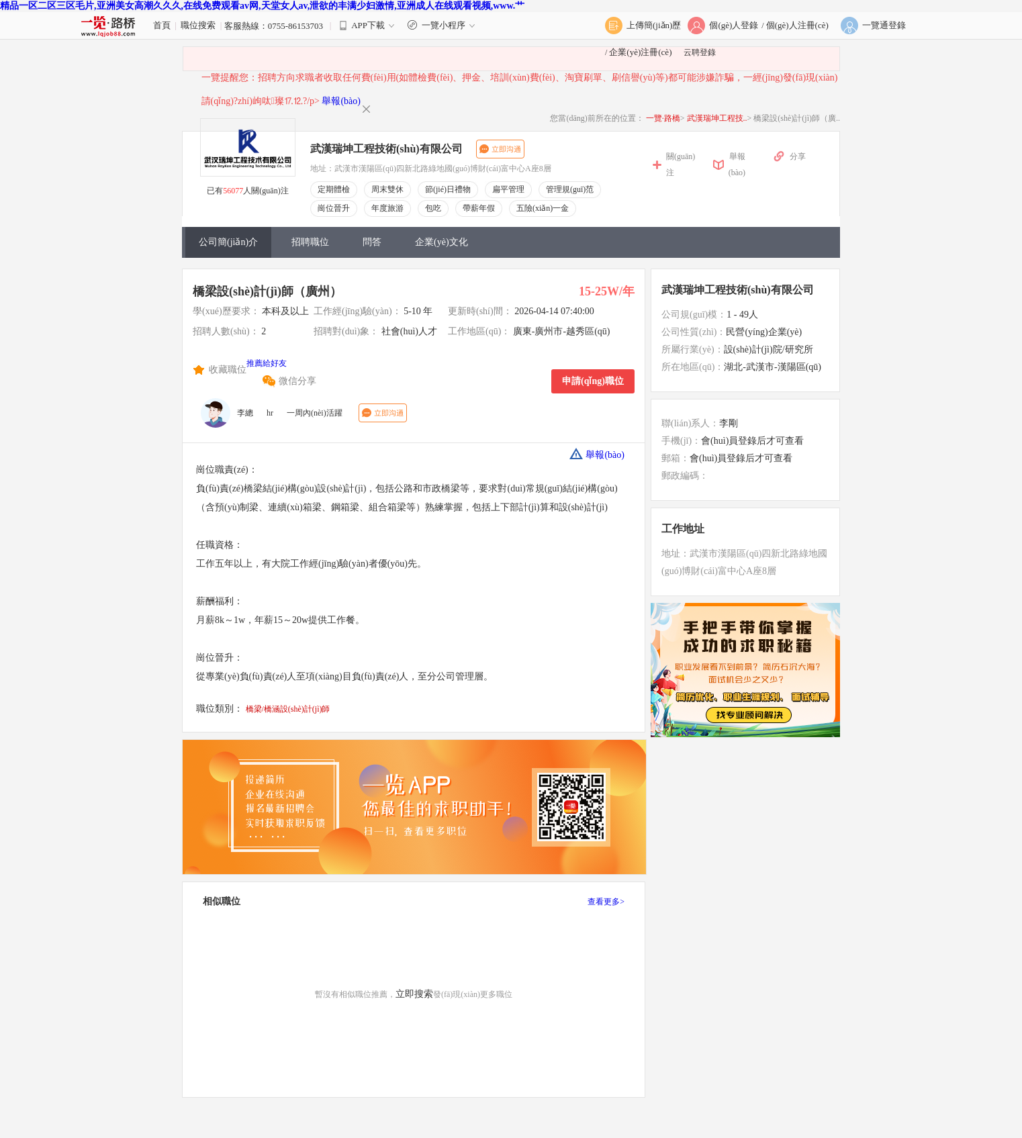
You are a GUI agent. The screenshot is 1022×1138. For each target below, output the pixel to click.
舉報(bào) (341, 101)
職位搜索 (198, 25)
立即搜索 (414, 994)
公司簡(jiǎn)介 (228, 242)
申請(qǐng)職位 (593, 381)
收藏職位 (227, 370)
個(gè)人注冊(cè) (797, 25)
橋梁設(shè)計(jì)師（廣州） (267, 291)
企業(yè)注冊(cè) (640, 52)
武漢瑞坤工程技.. (717, 118)
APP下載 (368, 25)
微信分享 (297, 381)
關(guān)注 (680, 164)
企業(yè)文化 (441, 242)
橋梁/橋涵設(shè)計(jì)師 (288, 709)
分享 (798, 156)
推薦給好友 (266, 363)
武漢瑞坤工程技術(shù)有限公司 (386, 148)
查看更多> (606, 901)
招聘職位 (310, 242)
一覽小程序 (443, 25)
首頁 (162, 25)
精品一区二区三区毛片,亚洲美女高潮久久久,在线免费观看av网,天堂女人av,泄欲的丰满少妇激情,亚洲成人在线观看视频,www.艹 (262, 6)
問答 (372, 242)
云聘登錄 (700, 52)
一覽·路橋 (663, 118)
